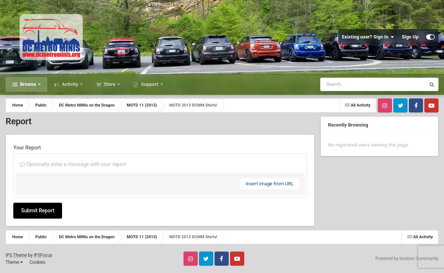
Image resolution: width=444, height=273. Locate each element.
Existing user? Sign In (368, 37)
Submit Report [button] (37, 210)
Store (110, 84)
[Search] (354, 84)
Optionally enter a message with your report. (74, 164)
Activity (70, 84)
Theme (14, 262)
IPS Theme (16, 255)
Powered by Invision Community (406, 258)
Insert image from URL (270, 183)
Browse (28, 84)
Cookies (37, 262)
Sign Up (410, 37)
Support (149, 84)
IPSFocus (43, 255)
